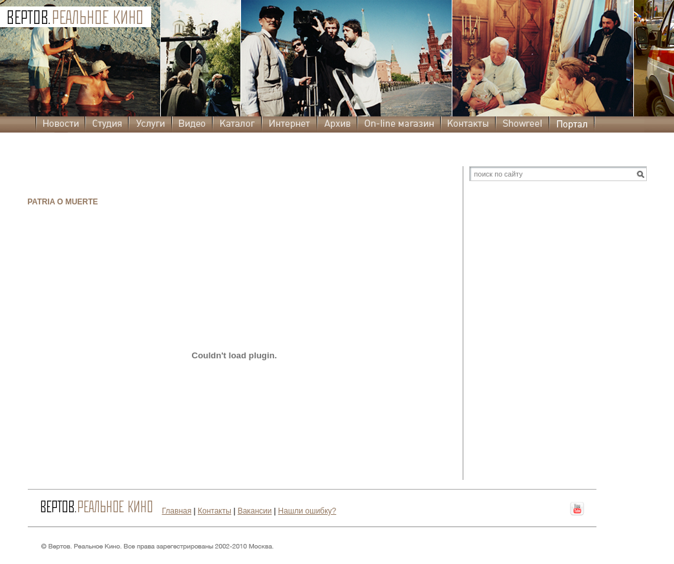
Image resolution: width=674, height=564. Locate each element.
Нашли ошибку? (307, 510)
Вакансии (255, 510)
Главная (177, 510)
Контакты (214, 510)
